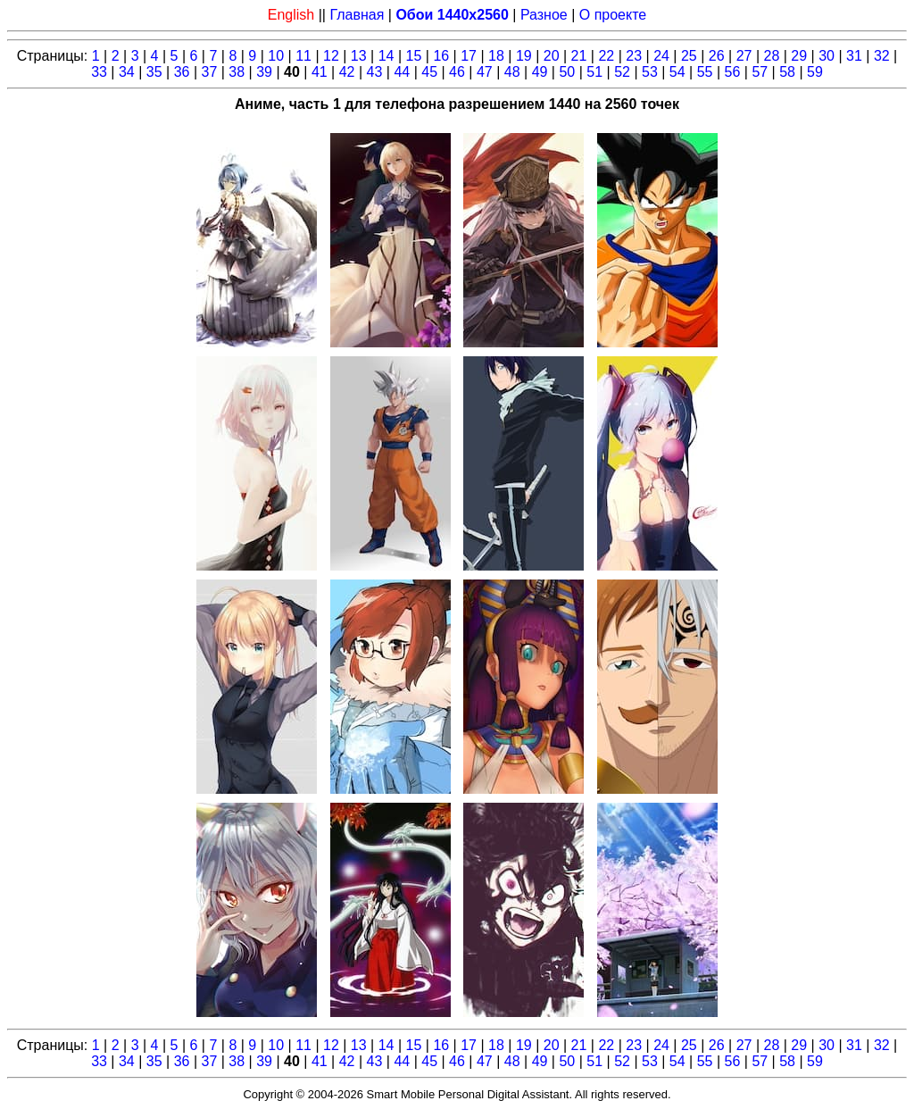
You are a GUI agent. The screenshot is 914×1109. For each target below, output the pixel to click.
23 (634, 55)
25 (689, 55)
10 (276, 55)
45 (429, 71)
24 (661, 55)
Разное (544, 14)
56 (733, 71)
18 (496, 55)
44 (402, 71)
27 (744, 55)
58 (787, 71)
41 (320, 71)
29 (799, 55)
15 (414, 55)
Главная (356, 14)
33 (99, 71)
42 (347, 71)
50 (567, 71)
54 (677, 71)
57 (760, 71)
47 (485, 71)
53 (650, 71)
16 (441, 55)
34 (127, 71)
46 (457, 71)
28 (772, 55)
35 (154, 71)
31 (854, 55)
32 (882, 55)
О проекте (612, 14)
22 (606, 55)
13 (359, 55)
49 (540, 71)
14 (386, 55)
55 (705, 71)
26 (717, 55)
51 (594, 71)
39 (264, 71)
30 (826, 55)
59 (815, 71)
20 (552, 55)
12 (331, 55)
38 (236, 71)
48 (512, 71)
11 (303, 55)
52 (622, 71)
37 (210, 71)
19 (524, 55)
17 (469, 55)
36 (182, 71)
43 (375, 71)
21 (579, 55)
